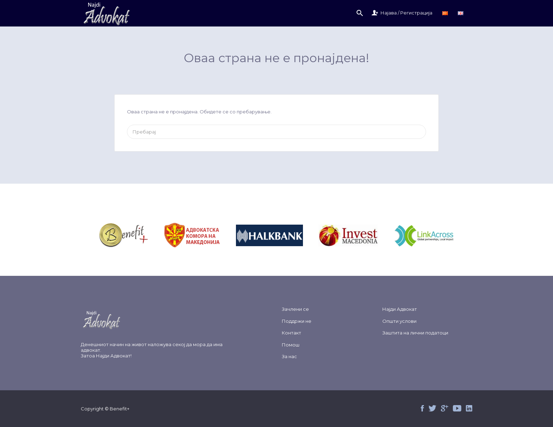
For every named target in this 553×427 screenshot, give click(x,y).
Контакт (291, 333)
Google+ (444, 408)
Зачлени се (295, 309)
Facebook (422, 408)
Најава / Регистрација (406, 13)
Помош (290, 345)
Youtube (457, 408)
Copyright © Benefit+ (105, 408)
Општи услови (399, 321)
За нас (289, 356)
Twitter (432, 408)
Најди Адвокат (113, 355)
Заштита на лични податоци (415, 333)
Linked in (469, 408)
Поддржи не (296, 321)
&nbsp (131, 235)
